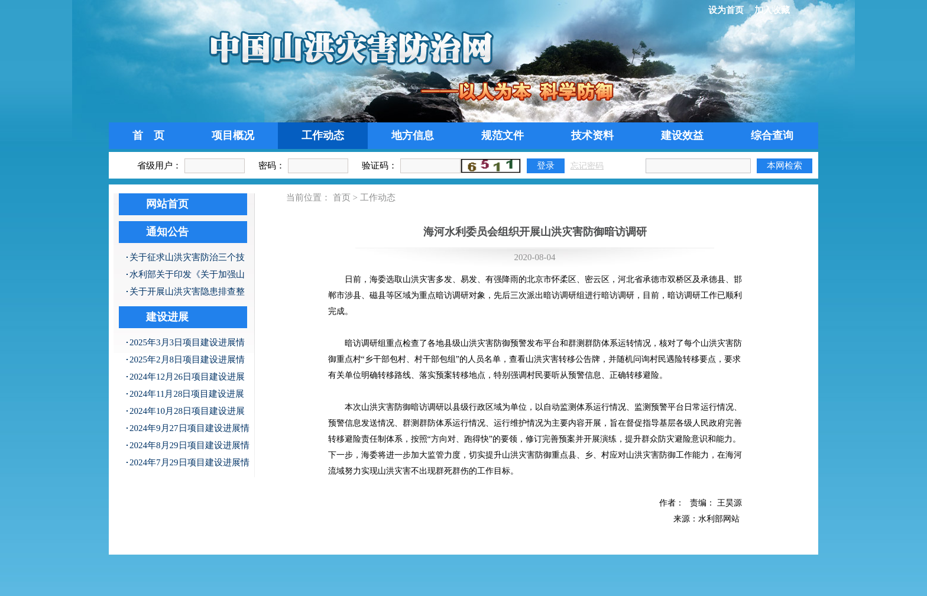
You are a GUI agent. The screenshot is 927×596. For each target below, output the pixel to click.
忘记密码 (587, 165)
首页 (342, 197)
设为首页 (726, 10)
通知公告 (167, 232)
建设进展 (167, 317)
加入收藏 (772, 10)
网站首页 (167, 204)
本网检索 (784, 165)
